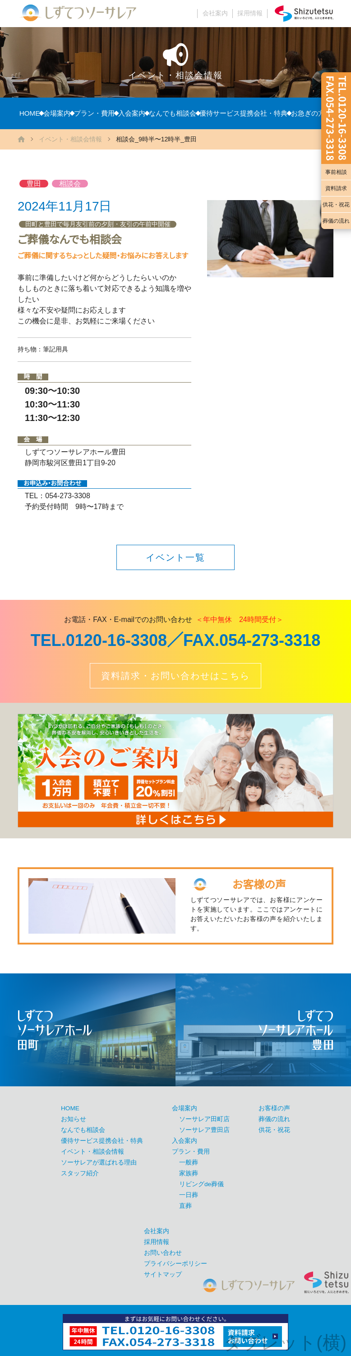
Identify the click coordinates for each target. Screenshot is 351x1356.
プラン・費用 (94, 113)
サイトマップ (163, 1274)
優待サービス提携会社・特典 (243, 113)
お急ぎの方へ (311, 113)
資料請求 (336, 188)
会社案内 (215, 13)
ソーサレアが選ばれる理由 (99, 1162)
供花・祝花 (336, 204)
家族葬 (188, 1173)
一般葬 (188, 1162)
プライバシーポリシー (175, 1263)
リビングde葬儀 (201, 1184)
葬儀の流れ (336, 221)
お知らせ (73, 1119)
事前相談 (336, 172)
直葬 (185, 1205)
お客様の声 (274, 1108)
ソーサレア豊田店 (204, 1130)
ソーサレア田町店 (204, 1119)
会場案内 (56, 113)
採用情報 (250, 13)
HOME (29, 113)
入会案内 (131, 113)
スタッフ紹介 (80, 1173)
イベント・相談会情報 (70, 139)
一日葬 (188, 1195)
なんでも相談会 (172, 113)
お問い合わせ (163, 1252)
